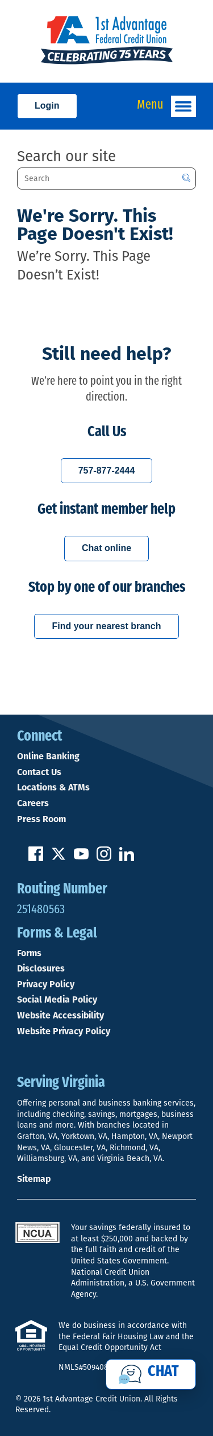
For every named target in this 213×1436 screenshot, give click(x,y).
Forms (29, 953)
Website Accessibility (60, 1016)
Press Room (41, 819)
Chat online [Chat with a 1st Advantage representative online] (106, 548)
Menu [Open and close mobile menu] (166, 106)
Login (47, 105)
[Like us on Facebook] (35, 858)
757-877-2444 (106, 470)
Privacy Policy (45, 984)
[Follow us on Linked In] (126, 858)
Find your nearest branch (106, 626)
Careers (33, 803)
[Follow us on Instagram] (104, 858)
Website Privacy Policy (63, 1031)
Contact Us (39, 772)
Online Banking (48, 756)
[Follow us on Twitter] (58, 858)
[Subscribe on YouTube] (81, 858)
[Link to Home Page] (106, 41)
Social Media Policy (57, 1000)
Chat (163, 1372)
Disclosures (41, 969)
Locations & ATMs (53, 788)
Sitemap (34, 1178)
